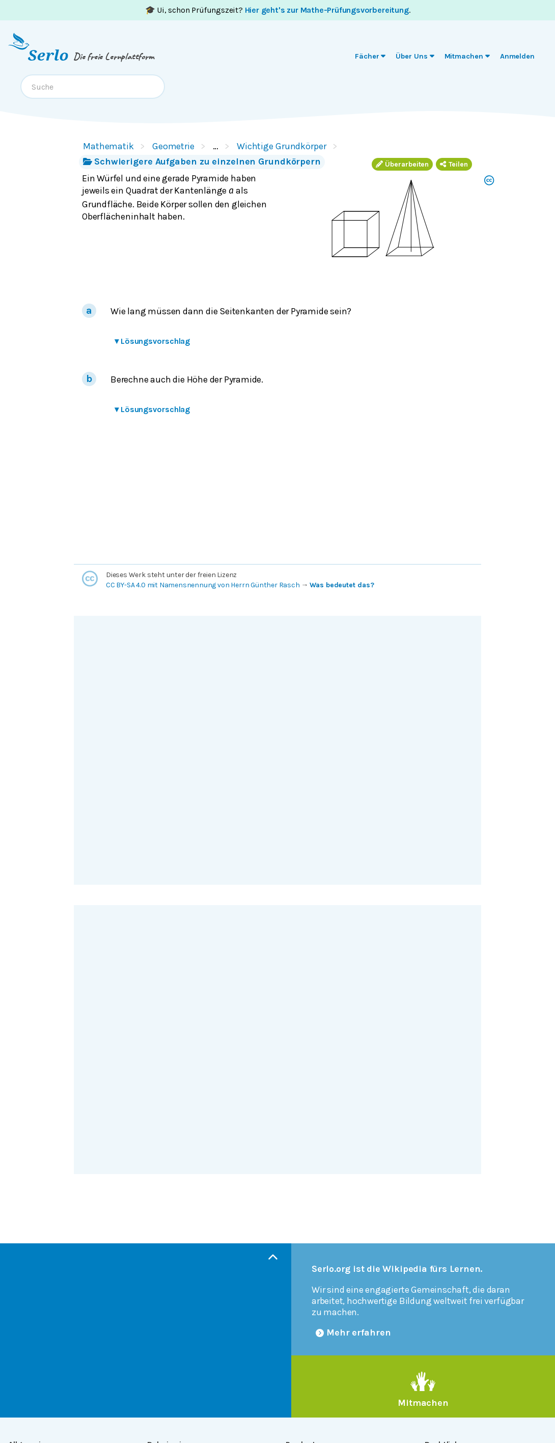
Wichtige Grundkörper (281, 146)
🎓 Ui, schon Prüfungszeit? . (277, 10)
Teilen (454, 164)
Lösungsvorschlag (152, 341)
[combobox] (92, 86)
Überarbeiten (402, 164)
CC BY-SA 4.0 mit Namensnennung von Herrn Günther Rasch (203, 585)
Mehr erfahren (353, 1332)
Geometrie (173, 146)
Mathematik (108, 146)
